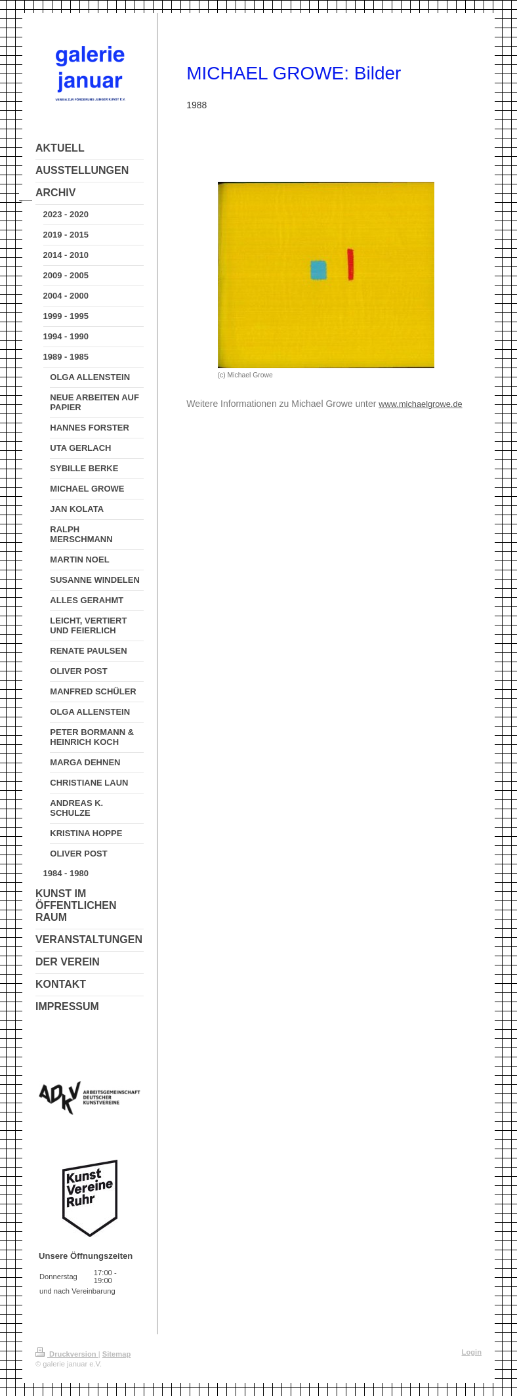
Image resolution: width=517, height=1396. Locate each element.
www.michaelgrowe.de (420, 404)
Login (472, 1352)
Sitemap (116, 1354)
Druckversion (66, 1354)
